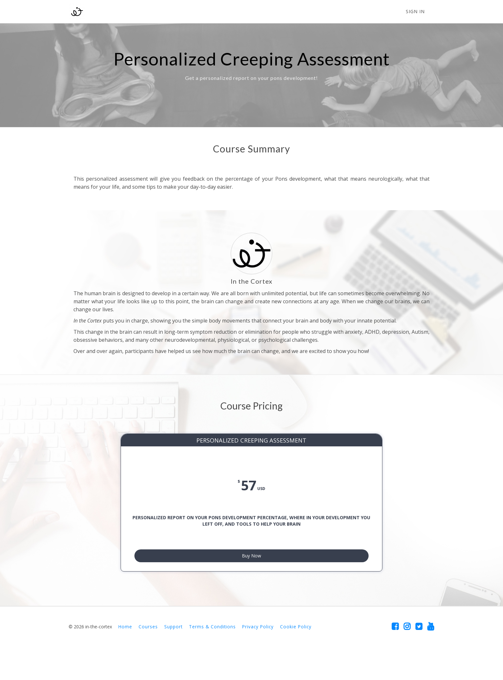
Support (173, 655)
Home (125, 655)
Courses (148, 655)
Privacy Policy (258, 655)
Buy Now (251, 582)
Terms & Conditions (212, 655)
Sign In (415, 11)
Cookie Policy (295, 655)
